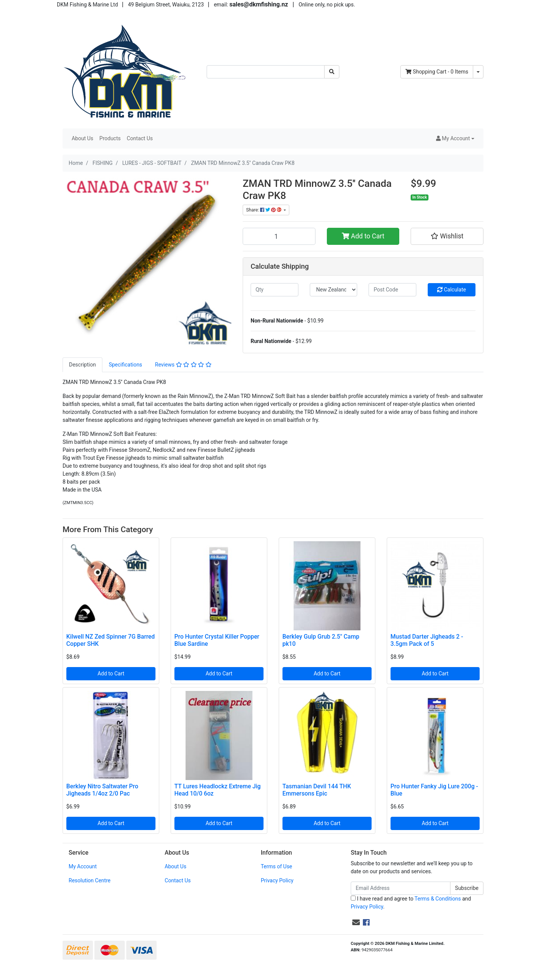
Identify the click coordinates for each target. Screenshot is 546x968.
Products (110, 138)
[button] (455, 139)
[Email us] (356, 922)
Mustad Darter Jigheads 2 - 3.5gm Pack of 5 (427, 640)
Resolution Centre (89, 880)
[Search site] (331, 71)
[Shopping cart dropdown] (478, 71)
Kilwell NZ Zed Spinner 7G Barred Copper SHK (110, 640)
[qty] (274, 289)
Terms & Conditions (437, 899)
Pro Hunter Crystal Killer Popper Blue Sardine (216, 640)
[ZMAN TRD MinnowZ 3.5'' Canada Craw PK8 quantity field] (279, 236)
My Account (83, 866)
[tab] (82, 364)
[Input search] (266, 71)
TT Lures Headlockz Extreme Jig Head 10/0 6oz (217, 790)
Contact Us (140, 138)
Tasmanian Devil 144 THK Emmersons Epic (316, 790)
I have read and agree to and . (411, 903)
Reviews (183, 365)
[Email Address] (400, 888)
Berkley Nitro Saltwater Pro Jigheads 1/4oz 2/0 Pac (102, 790)
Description (82, 365)
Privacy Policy (277, 880)
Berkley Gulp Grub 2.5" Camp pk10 (320, 640)
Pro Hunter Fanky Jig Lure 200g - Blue (434, 790)
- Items (436, 72)
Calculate (451, 290)
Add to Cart (363, 236)
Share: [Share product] (264, 210)
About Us (82, 138)
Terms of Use (276, 866)
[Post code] (392, 289)
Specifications (125, 365)
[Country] (334, 289)
